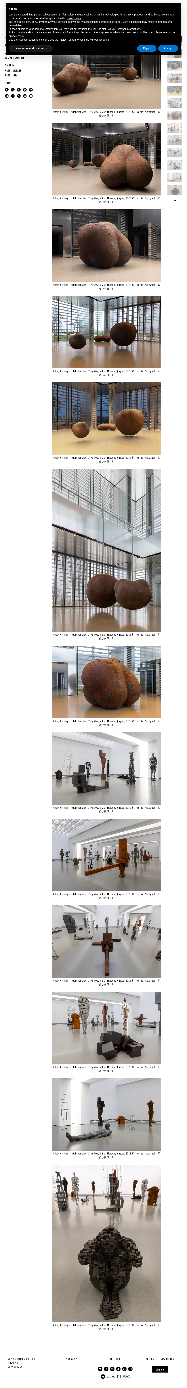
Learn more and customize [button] (31, 48)
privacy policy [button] (16, 36)
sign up (160, 1369)
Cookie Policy (15, 1366)
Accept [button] (168, 48)
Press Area (71, 1359)
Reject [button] (147, 48)
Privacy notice (15, 1363)
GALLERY (9, 65)
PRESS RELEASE (13, 70)
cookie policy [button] (74, 18)
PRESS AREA (11, 75)
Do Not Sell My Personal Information (118, 28)
